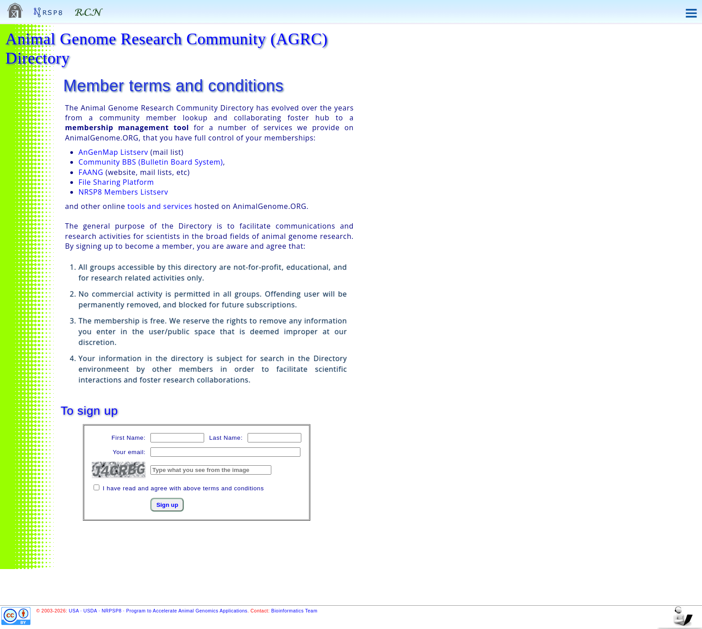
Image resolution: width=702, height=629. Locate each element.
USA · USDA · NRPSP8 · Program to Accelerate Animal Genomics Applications (158, 610)
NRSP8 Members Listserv (123, 192)
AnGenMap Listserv (113, 152)
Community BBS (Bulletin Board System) (150, 162)
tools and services (160, 206)
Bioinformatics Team (294, 610)
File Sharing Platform (116, 182)
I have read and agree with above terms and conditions (183, 488)
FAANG (90, 172)
